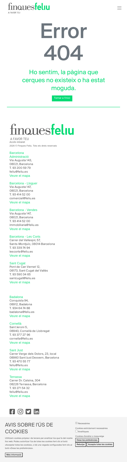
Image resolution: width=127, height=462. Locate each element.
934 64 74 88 (21, 308)
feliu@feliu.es (19, 171)
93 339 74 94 (21, 248)
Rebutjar (81, 447)
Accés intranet (17, 142)
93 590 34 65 (21, 274)
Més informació (13, 457)
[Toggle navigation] (119, 7)
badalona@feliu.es (22, 312)
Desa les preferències (87, 443)
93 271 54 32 (21, 388)
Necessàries (84, 426)
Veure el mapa (20, 175)
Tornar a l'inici (62, 98)
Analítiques (83, 434)
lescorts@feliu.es (21, 251)
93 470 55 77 (21, 361)
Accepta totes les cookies (100, 447)
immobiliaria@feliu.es (24, 225)
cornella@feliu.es (21, 338)
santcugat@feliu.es (22, 278)
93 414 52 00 (21, 194)
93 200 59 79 (21, 168)
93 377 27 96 (21, 335)
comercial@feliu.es (22, 198)
